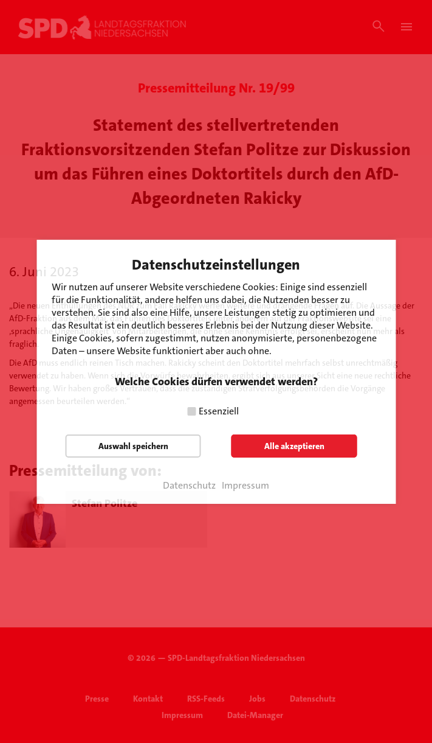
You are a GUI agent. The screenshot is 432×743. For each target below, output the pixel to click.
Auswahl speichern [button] (133, 446)
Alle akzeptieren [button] (294, 446)
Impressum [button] (245, 485)
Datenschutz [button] (189, 485)
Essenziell (219, 411)
